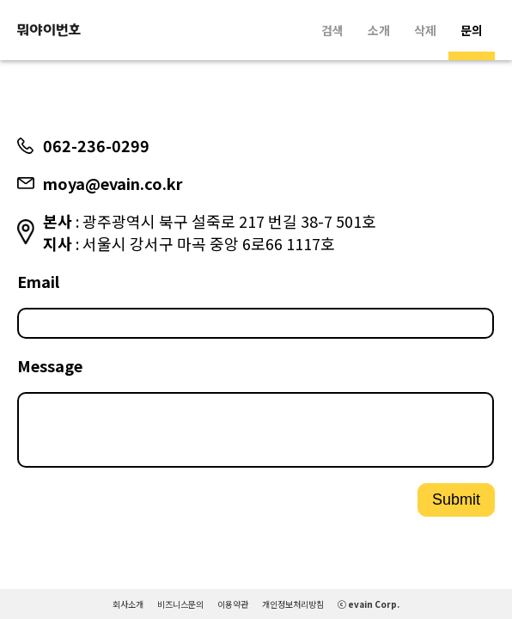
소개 (379, 30)
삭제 (425, 30)
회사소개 (128, 604)
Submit (456, 506)
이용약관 (232, 604)
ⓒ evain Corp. (368, 604)
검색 (332, 30)
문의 (471, 30)
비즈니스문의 (180, 604)
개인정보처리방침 (293, 604)
